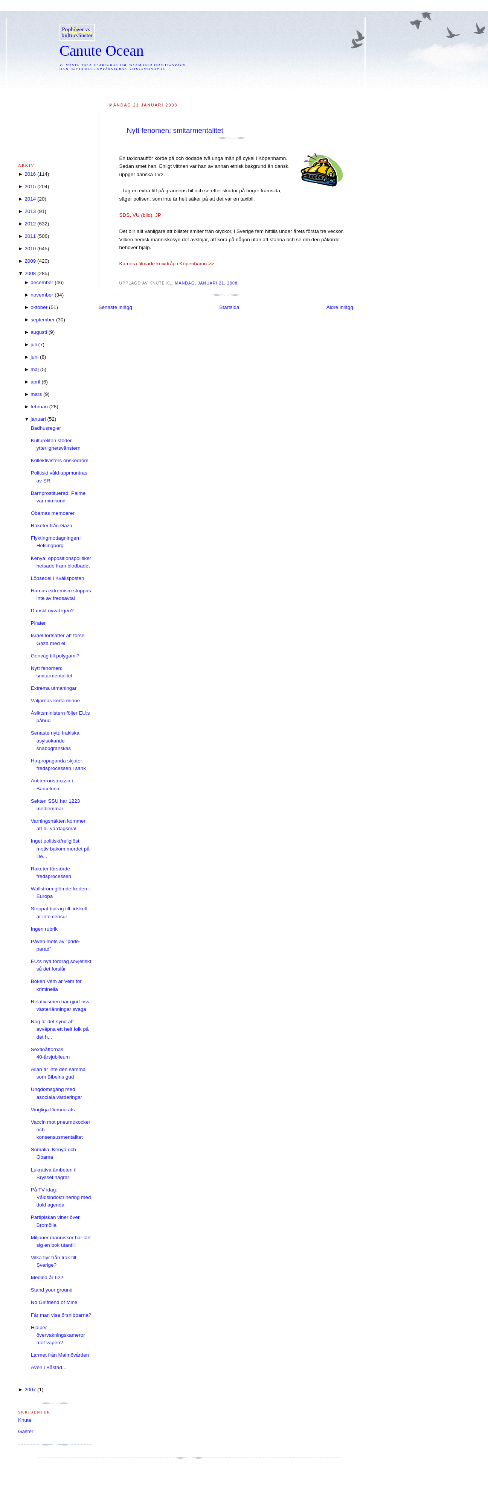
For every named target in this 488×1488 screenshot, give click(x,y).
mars (36, 394)
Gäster (26, 1431)
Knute (24, 1420)
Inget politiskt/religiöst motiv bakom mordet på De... (60, 848)
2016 (30, 174)
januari (38, 419)
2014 (30, 199)
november (41, 295)
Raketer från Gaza (51, 525)
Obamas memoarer (53, 513)
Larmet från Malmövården (60, 1355)
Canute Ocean (101, 51)
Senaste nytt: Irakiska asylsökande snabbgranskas (55, 740)
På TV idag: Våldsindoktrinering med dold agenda (61, 1197)
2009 (30, 261)
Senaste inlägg (115, 307)
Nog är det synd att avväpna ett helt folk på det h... (60, 1029)
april (35, 382)
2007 (30, 1389)
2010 (30, 248)
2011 (30, 236)
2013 (30, 211)
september (42, 320)
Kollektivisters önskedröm (59, 460)
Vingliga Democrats (53, 1109)
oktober (38, 307)
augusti (38, 332)
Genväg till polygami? (55, 656)
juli (33, 344)
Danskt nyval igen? (52, 610)
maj (34, 369)
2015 (30, 186)
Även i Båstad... (49, 1367)
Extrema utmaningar (54, 688)
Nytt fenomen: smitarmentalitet (175, 130)
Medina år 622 (47, 1277)
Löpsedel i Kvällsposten (57, 578)
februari (39, 406)
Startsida (229, 307)
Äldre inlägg (339, 307)
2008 (30, 273)
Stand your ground (52, 1290)
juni (34, 357)
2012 (30, 224)
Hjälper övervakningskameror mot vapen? (58, 1335)
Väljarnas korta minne (55, 700)
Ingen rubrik (44, 929)
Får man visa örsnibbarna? (61, 1315)
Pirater (38, 623)
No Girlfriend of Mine (54, 1302)
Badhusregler (46, 428)
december (41, 282)
